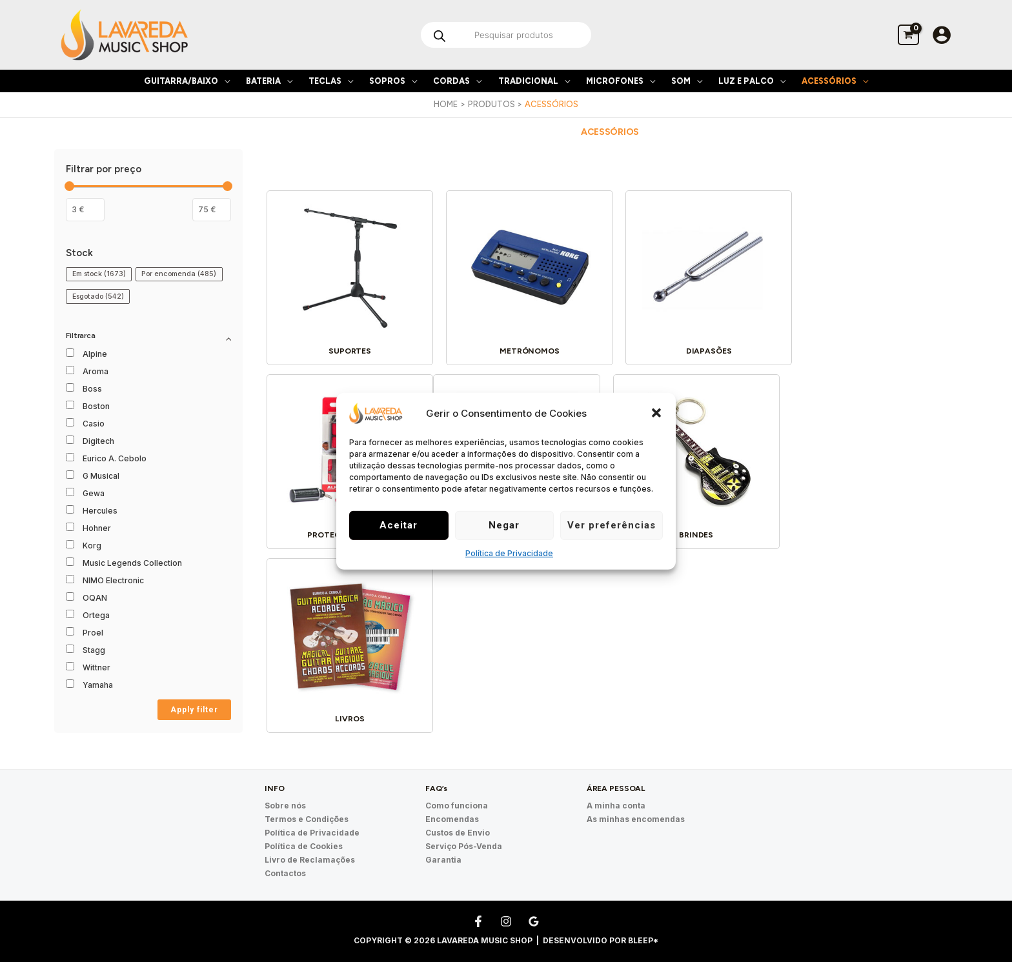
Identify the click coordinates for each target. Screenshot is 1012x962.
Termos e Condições (307, 803)
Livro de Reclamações (310, 844)
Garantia (443, 844)
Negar (504, 525)
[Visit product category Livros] (697, 456)
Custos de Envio (457, 817)
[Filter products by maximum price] (211, 209)
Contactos (285, 858)
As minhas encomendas (636, 803)
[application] (224, 81)
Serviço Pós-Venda (463, 831)
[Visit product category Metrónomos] (522, 277)
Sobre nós (285, 790)
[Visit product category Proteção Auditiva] (872, 277)
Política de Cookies (304, 831)
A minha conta (616, 790)
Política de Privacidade (509, 553)
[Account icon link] (941, 35)
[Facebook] (478, 905)
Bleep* (643, 924)
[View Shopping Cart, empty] (908, 35)
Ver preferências (611, 525)
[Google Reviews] (534, 905)
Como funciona (456, 790)
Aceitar (399, 525)
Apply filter (194, 709)
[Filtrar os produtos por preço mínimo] (85, 209)
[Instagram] (506, 905)
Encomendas (452, 803)
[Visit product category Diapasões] (697, 277)
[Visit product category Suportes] (347, 277)
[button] (656, 412)
